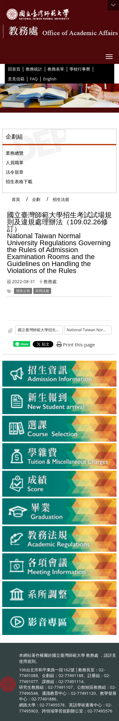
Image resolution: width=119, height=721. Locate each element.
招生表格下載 (19, 181)
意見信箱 (16, 79)
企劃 (36, 199)
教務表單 (56, 69)
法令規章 (14, 172)
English (49, 79)
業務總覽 (14, 153)
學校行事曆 (79, 69)
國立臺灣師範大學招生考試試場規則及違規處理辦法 (40, 330)
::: (5, 68)
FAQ (34, 79)
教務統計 (34, 69)
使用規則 (27, 661)
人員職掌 (14, 162)
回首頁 (14, 69)
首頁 (16, 199)
